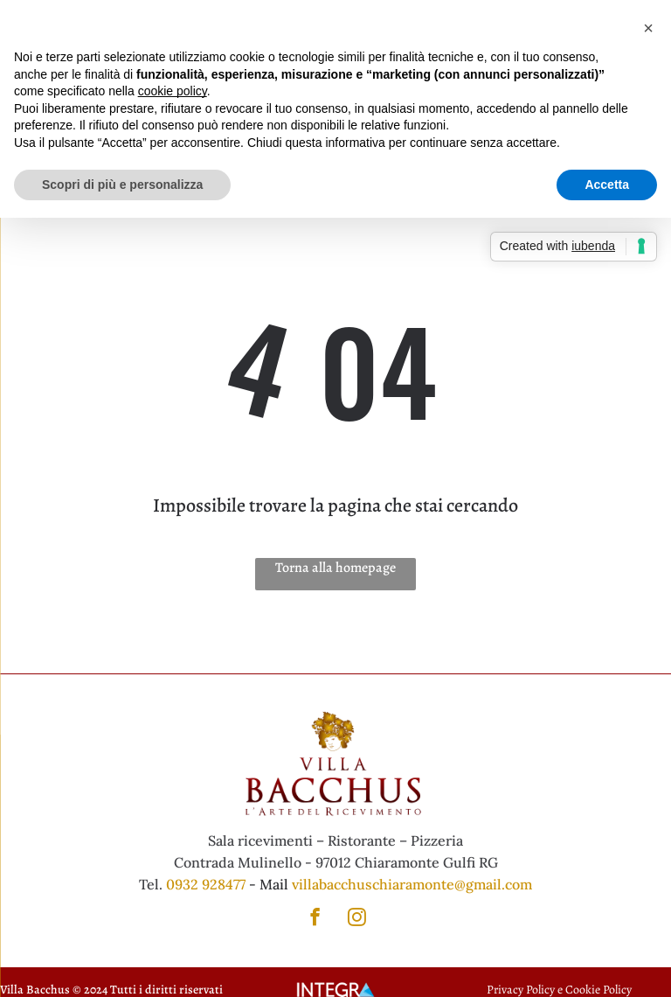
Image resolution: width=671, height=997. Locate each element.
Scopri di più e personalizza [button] (122, 185)
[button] (648, 28)
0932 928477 (206, 884)
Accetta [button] (607, 185)
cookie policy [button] (172, 91)
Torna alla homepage (335, 567)
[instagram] (356, 919)
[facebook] (315, 919)
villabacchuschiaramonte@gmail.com (412, 884)
